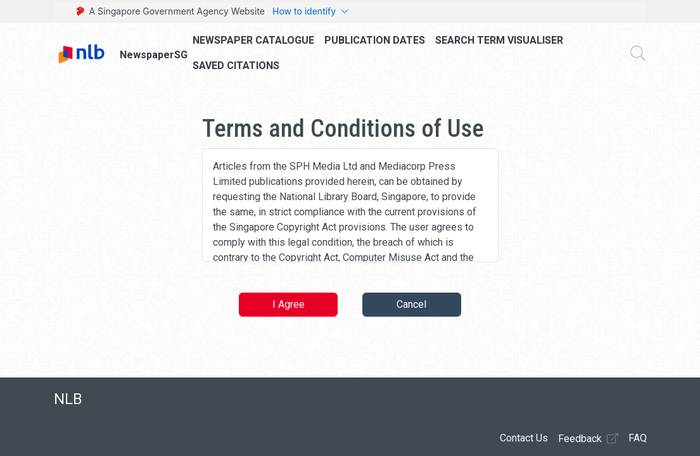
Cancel (411, 304)
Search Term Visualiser (499, 40)
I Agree (288, 304)
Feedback (588, 438)
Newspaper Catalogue (253, 40)
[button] (642, 448)
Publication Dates (374, 40)
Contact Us (524, 438)
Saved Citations (236, 66)
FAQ (637, 438)
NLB (68, 399)
